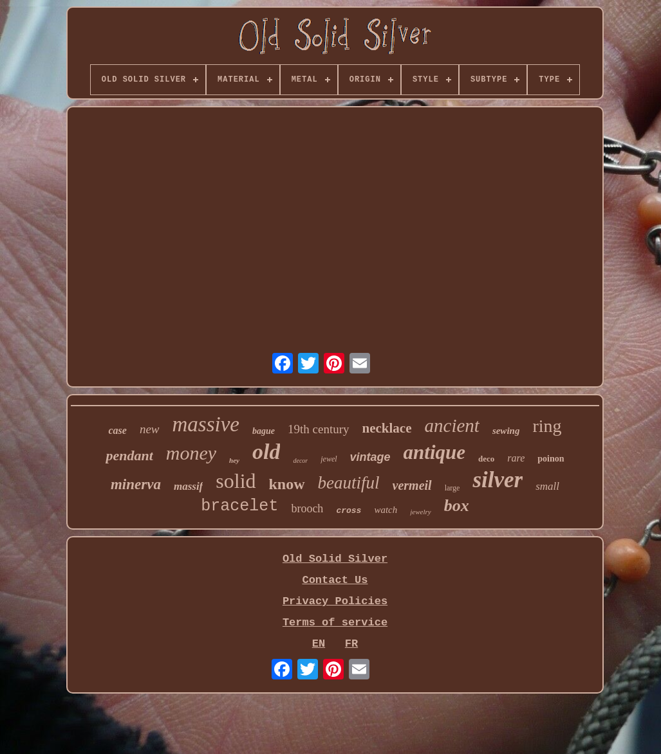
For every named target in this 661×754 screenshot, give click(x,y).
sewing (506, 431)
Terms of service (335, 622)
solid (236, 480)
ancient (452, 425)
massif (188, 486)
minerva (136, 484)
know (287, 484)
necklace (387, 428)
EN (318, 644)
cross (348, 511)
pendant (129, 455)
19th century (318, 429)
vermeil (412, 485)
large (452, 487)
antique (434, 452)
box (456, 505)
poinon (550, 458)
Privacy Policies (335, 601)
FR (351, 644)
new (150, 429)
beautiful (349, 482)
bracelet (239, 506)
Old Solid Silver (335, 559)
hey (234, 460)
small (547, 486)
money (191, 452)
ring (546, 426)
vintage (370, 457)
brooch (307, 508)
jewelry (420, 512)
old (266, 451)
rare (516, 458)
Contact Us (335, 580)
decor (300, 460)
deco (486, 458)
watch (385, 510)
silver (497, 479)
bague (263, 431)
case (117, 430)
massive (205, 424)
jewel (329, 458)
